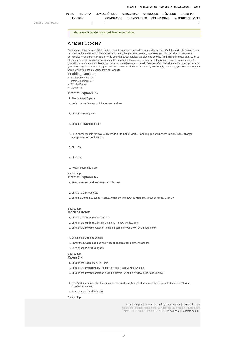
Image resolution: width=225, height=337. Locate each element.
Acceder (196, 7)
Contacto (98, 22)
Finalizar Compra (181, 7)
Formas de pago (191, 304)
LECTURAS (187, 13)
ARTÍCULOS (150, 13)
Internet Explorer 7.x (82, 77)
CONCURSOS (114, 18)
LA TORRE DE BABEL (187, 18)
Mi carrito (164, 7)
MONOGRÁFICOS (106, 13)
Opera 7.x (76, 87)
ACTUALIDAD (130, 13)
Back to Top (74, 173)
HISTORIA (85, 13)
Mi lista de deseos (148, 7)
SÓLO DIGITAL (160, 18)
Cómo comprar (134, 304)
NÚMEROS (169, 13)
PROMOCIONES (137, 18)
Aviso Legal (173, 311)
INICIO (70, 13)
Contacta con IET (190, 311)
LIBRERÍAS (77, 18)
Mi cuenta (131, 7)
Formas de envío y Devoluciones (163, 304)
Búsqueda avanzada (80, 22)
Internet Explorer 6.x (82, 81)
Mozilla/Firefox (79, 84)
